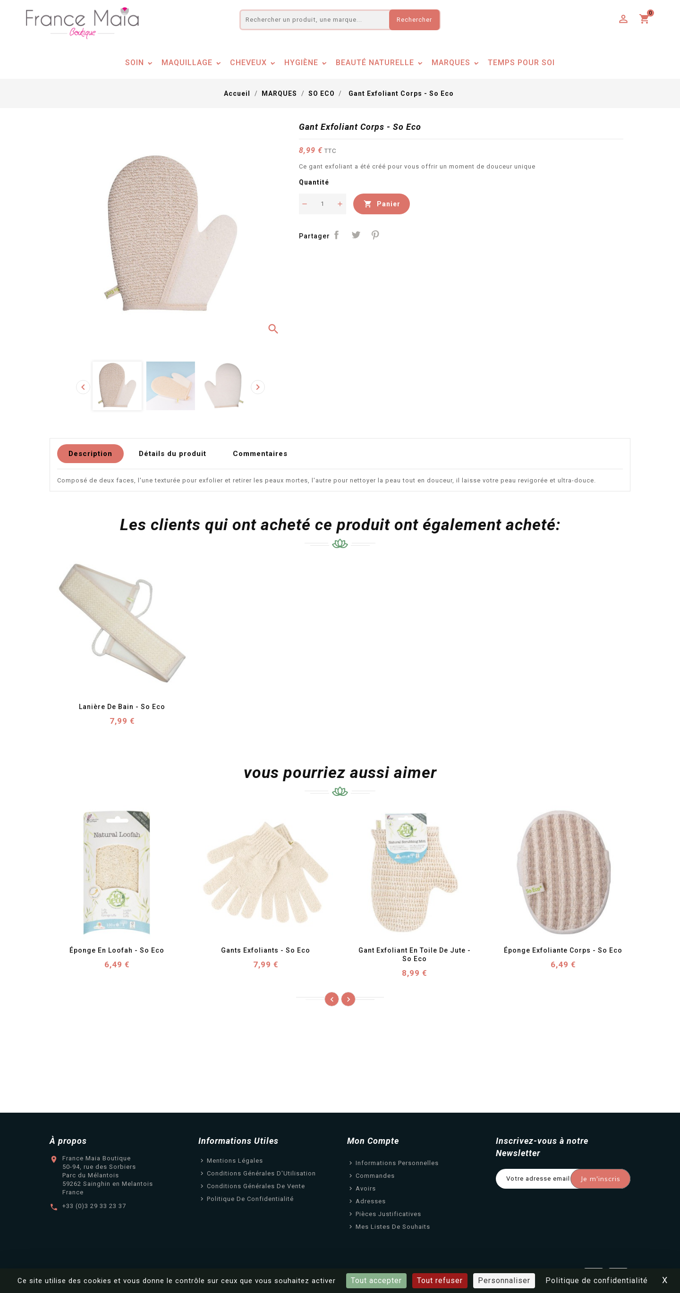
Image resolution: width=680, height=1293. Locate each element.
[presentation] (83, 387)
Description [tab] (90, 453)
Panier (381, 204)
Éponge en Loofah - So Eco (116, 950)
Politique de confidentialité (250, 1198)
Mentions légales (235, 1160)
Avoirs (366, 1188)
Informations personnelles (397, 1162)
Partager (337, 235)
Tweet (356, 235)
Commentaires (260, 453)
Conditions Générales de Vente (256, 1186)
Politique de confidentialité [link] (596, 1280)
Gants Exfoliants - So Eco (265, 950)
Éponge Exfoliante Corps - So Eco (563, 950)
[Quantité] (322, 204)
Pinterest (375, 235)
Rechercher (414, 19)
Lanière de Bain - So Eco (122, 706)
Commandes (375, 1175)
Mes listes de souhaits (393, 1226)
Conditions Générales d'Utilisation (261, 1173)
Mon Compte (373, 1141)
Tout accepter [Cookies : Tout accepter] (376, 1280)
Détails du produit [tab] (172, 453)
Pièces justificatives (388, 1213)
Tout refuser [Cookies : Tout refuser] (440, 1280)
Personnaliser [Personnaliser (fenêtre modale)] (504, 1280)
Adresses (371, 1201)
